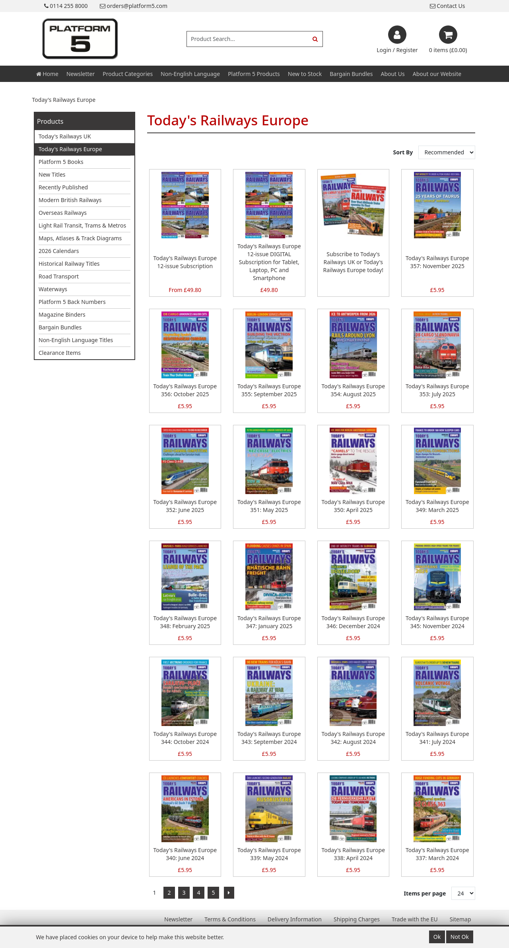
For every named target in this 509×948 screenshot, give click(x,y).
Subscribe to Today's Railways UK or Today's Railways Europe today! (353, 262)
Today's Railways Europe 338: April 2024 (353, 854)
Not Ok (460, 936)
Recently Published (63, 187)
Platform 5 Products (254, 74)
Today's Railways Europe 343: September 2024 (269, 738)
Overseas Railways (63, 212)
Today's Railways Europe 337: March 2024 (437, 854)
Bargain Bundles (351, 74)
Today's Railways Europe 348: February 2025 (185, 622)
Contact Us (447, 6)
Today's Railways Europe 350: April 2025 (353, 506)
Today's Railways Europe (70, 149)
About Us (392, 74)
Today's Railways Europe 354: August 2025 (353, 390)
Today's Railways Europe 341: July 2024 (437, 738)
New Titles (52, 174)
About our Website (437, 74)
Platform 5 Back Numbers (72, 302)
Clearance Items (60, 352)
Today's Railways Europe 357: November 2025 (437, 262)
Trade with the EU (415, 919)
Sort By (403, 152)
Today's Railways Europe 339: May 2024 (269, 854)
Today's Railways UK (65, 136)
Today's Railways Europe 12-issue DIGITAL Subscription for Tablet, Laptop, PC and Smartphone (269, 262)
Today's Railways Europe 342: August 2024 (353, 738)
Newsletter (80, 74)
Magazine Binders (62, 314)
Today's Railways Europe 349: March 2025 (437, 506)
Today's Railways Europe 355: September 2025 (269, 390)
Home (47, 74)
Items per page (425, 893)
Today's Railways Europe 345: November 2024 (437, 622)
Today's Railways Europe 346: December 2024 (353, 622)
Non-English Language (190, 74)
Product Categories (128, 74)
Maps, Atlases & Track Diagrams (80, 238)
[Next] (229, 893)
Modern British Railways (70, 200)
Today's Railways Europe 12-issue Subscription (185, 262)
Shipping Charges (357, 919)
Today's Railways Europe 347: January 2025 (269, 622)
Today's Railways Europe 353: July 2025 (437, 390)
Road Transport (59, 276)
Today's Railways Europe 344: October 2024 (185, 738)
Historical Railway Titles (69, 263)
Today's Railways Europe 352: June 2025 (185, 506)
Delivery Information (295, 919)
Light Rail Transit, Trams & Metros (82, 225)
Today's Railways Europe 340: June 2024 (185, 854)
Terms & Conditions (230, 919)
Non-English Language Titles (76, 340)
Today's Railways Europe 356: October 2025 (185, 390)
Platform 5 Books (61, 161)
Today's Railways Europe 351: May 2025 (269, 506)
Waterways (53, 289)
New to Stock (305, 74)
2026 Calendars (59, 251)
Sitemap (460, 919)
